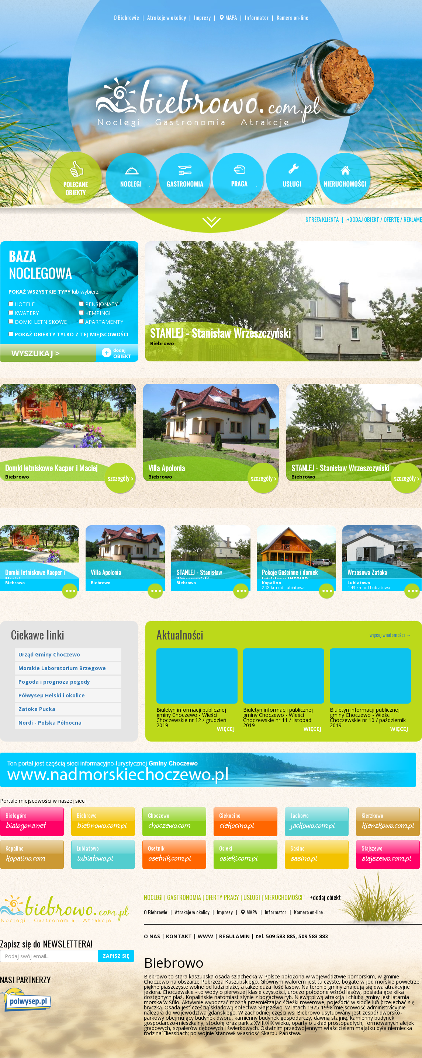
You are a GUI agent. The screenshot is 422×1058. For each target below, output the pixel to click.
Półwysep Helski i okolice (51, 695)
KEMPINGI (94, 312)
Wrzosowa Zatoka (367, 572)
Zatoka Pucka (36, 708)
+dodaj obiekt (325, 897)
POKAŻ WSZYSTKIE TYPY (39, 291)
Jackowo (299, 815)
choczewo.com (169, 824)
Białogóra (16, 815)
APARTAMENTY (101, 321)
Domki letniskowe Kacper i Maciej (51, 467)
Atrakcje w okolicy (166, 17)
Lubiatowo (88, 848)
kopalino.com (25, 857)
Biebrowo (87, 815)
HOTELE (21, 304)
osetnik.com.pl (169, 857)
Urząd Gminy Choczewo (49, 654)
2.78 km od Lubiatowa (283, 585)
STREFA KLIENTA (322, 219)
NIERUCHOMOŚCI (283, 897)
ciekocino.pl (236, 824)
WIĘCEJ (226, 728)
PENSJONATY (98, 304)
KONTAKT (179, 936)
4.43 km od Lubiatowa (368, 585)
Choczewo (158, 815)
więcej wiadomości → (390, 634)
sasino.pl (303, 857)
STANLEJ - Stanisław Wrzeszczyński (220, 333)
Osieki (225, 848)
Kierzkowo (372, 815)
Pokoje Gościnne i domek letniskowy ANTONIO (290, 576)
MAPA (228, 17)
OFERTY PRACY (222, 897)
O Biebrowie (127, 17)
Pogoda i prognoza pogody (54, 681)
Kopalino (15, 848)
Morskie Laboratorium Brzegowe (62, 668)
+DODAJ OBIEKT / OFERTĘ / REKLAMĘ (384, 219)
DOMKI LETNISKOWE (37, 321)
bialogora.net (25, 824)
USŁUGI (251, 897)
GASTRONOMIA (184, 897)
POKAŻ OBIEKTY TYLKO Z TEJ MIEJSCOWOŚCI (68, 334)
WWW (205, 936)
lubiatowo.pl (95, 857)
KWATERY (23, 312)
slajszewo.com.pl (386, 857)
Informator (257, 17)
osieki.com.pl (238, 857)
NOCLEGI (153, 897)
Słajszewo (372, 848)
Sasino (297, 848)
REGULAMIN (234, 936)
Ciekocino (230, 815)
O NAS (152, 936)
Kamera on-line (292, 17)
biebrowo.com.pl (101, 824)
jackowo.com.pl (312, 824)
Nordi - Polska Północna (50, 722)
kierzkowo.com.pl (388, 824)
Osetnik (156, 848)
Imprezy (202, 17)
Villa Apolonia (166, 467)
